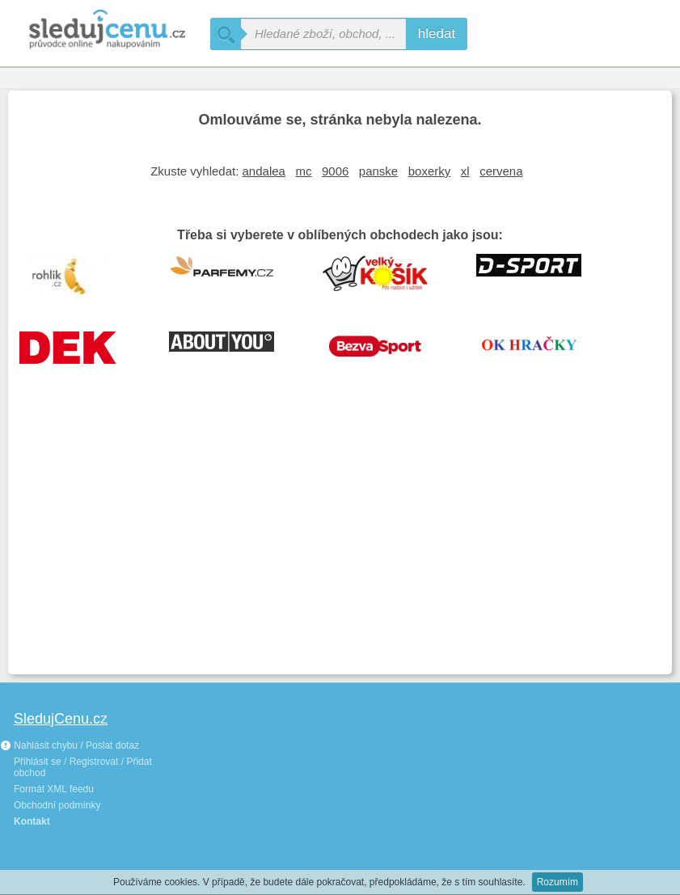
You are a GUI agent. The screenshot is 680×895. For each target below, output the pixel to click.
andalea (264, 171)
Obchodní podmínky (57, 805)
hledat (436, 33)
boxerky (429, 171)
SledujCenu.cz (61, 719)
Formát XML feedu (54, 789)
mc (303, 171)
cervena (500, 171)
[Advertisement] (340, 545)
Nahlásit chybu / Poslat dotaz (69, 745)
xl (465, 171)
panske (378, 171)
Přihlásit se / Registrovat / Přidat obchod (83, 767)
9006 (335, 171)
